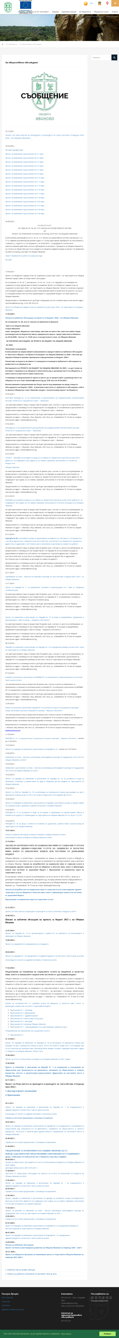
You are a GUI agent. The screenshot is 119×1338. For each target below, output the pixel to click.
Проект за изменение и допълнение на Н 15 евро (24, 186)
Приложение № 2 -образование (22, 1013)
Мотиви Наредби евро (14, 150)
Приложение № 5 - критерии (21, 1021)
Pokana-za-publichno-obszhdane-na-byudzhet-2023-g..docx (32, 1274)
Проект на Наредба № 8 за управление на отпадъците (27, 944)
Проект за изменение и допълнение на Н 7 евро (24, 170)
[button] (115, 3)
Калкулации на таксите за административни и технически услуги (31, 960)
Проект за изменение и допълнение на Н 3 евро (24, 162)
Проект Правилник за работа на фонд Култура (23, 256)
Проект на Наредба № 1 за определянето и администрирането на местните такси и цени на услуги (44, 956)
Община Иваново (12, 467)
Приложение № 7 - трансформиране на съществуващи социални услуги (38, 1027)
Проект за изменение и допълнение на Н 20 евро (24, 201)
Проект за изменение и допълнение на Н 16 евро (24, 190)
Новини (55, 12)
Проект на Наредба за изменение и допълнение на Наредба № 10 (31, 749)
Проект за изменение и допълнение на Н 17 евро (24, 194)
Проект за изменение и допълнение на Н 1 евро (24, 154)
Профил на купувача (94, 16)
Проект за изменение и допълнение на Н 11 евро (24, 182)
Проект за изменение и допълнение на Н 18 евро (24, 197)
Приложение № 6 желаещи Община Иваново (28, 1024)
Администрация (69, 12)
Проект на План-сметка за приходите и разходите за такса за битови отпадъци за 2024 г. (41, 911)
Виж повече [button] (66, 1334)
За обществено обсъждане (31, 44)
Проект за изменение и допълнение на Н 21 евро (24, 205)
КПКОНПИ (6, 1305)
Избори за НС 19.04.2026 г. (38, 12)
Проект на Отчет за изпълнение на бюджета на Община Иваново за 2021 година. (38, 1059)
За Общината (85, 12)
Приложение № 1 (16, 1035)
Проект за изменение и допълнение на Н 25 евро (24, 209)
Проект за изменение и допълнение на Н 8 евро (24, 174)
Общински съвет (101, 12)
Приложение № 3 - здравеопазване (24, 1016)
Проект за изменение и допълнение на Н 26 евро (24, 213)
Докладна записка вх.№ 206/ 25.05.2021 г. (21, 1168)
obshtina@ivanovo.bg (12, 730)
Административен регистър (13, 1309)
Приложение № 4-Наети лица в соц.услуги (26, 1018)
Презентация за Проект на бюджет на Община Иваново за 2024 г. (29, 837)
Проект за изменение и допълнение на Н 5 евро (24, 166)
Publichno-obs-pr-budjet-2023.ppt (21, 1270)
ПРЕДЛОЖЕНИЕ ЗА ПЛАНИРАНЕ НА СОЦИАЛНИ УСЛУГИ (27, 1031)
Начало (21, 12)
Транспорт (6, 1301)
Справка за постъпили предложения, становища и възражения (30, 1142)
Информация (112, 16)
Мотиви (8, 260)
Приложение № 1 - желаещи (21, 1010)
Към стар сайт (7, 1297)
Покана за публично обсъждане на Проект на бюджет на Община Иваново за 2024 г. (35, 835)
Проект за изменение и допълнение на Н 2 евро (24, 158)
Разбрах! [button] (107, 1334)
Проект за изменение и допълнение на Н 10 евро (24, 178)
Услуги (115, 12)
